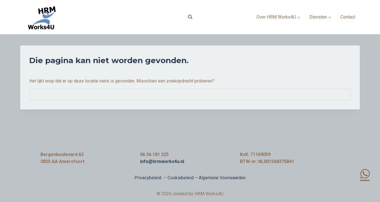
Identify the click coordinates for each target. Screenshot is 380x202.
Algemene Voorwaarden (222, 177)
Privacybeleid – (151, 177)
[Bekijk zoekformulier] (190, 17)
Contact (347, 17)
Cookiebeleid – (183, 177)
